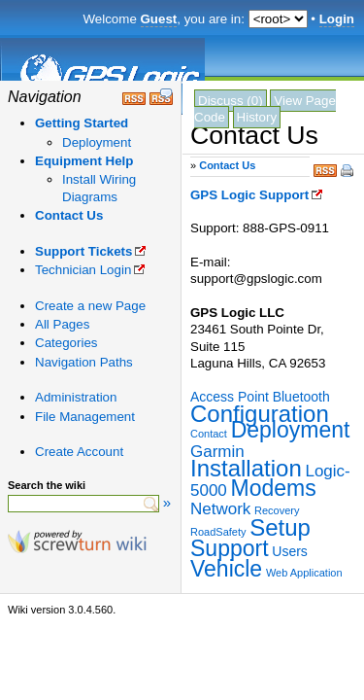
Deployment (96, 142)
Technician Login (83, 269)
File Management (85, 416)
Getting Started (81, 123)
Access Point (229, 396)
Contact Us (69, 215)
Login (336, 19)
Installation (246, 468)
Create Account (79, 451)
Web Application (304, 572)
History (257, 117)
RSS (325, 168)
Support (229, 548)
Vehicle (226, 568)
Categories (66, 342)
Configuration (259, 414)
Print (348, 172)
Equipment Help (84, 161)
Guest (159, 19)
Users (290, 551)
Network (220, 509)
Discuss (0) (230, 100)
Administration (75, 397)
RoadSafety (218, 532)
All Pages (62, 324)
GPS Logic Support (249, 195)
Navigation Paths (84, 362)
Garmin (217, 451)
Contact (208, 433)
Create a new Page (90, 305)
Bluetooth (301, 396)
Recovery (276, 510)
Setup (280, 527)
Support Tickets (83, 251)
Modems (273, 488)
